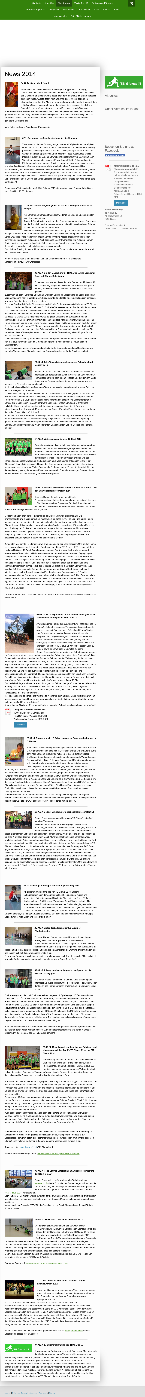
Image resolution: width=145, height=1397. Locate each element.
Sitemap (52, 1393)
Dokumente (68, 10)
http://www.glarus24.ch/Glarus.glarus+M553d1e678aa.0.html (59, 1154)
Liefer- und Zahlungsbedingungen (24, 1393)
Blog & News (64, 3)
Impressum (7, 1393)
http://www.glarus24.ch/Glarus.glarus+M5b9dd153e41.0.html (47, 1263)
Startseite (36, 3)
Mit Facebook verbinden (114, 155)
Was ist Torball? (81, 3)
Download (20, 725)
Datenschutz (43, 1393)
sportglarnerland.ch (74, 1331)
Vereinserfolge (60, 16)
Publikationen (84, 10)
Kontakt (106, 10)
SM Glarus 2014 (14, 1193)
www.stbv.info (41, 1183)
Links (96, 10)
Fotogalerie (54, 10)
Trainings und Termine (102, 3)
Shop (116, 10)
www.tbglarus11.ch (28, 1147)
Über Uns (49, 3)
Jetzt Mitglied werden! (81, 16)
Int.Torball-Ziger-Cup (35, 10)
